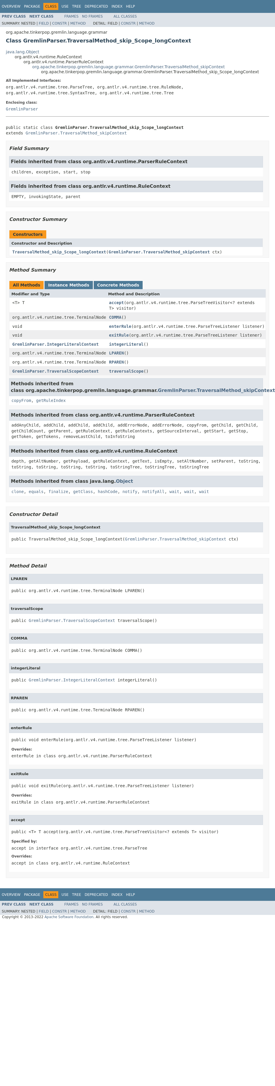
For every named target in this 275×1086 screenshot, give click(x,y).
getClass (83, 491)
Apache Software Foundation (69, 917)
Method (78, 23)
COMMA (115, 317)
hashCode (107, 491)
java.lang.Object (22, 52)
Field (44, 23)
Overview (11, 6)
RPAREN (116, 362)
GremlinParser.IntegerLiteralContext (55, 344)
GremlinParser (22, 109)
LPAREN (116, 353)
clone (17, 491)
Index (117, 6)
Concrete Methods (118, 285)
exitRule (119, 335)
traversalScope (126, 371)
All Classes (125, 16)
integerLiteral (126, 344)
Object (124, 481)
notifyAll (153, 491)
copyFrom (21, 400)
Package (32, 6)
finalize (58, 491)
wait (175, 491)
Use (65, 6)
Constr (59, 23)
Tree (76, 6)
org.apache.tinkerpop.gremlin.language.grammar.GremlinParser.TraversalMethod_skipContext (128, 66)
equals (36, 491)
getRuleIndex (51, 400)
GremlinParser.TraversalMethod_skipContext (76, 133)
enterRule (120, 326)
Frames (71, 16)
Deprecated (96, 6)
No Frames (92, 16)
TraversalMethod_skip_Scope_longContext (59, 252)
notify (129, 491)
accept (116, 302)
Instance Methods (68, 285)
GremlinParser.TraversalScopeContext (55, 371)
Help (130, 6)
